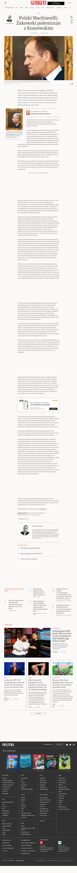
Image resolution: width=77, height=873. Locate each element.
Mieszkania (24, 785)
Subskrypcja (59, 751)
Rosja (3, 840)
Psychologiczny (44, 816)
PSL (3, 816)
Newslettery (62, 785)
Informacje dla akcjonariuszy (28, 858)
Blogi (43, 7)
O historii (42, 814)
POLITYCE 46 (42, 516)
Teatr (22, 816)
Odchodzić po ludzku (64, 796)
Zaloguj (69, 2)
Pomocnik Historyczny (8, 790)
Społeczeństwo (62, 794)
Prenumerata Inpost (48, 751)
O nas (60, 812)
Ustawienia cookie (25, 860)
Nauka (37, 7)
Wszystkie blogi (44, 796)
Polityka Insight (10, 867)
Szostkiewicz (43, 790)
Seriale (23, 811)
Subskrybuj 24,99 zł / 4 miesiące (56, 3)
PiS (3, 811)
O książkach (43, 811)
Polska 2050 (5, 818)
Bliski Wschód (6, 837)
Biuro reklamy (5, 850)
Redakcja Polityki (6, 847)
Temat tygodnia (44, 805)
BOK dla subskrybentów (8, 855)
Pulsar (23, 833)
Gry (22, 818)
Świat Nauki (5, 796)
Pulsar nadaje (43, 822)
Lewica (4, 814)
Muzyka (23, 807)
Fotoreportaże (62, 790)
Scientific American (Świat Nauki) (28, 836)
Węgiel (23, 790)
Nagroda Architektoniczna (28, 822)
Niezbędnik (5, 801)
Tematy (60, 810)
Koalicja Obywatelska (8, 809)
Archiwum (61, 805)
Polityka (4, 785)
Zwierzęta (61, 803)
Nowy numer (10, 7)
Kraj (17, 7)
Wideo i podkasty (50, 7)
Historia (61, 792)
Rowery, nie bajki (44, 818)
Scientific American (7, 792)
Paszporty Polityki (26, 820)
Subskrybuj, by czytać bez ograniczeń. (40, 113)
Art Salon (23, 825)
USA (3, 835)
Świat (21, 7)
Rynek (26, 7)
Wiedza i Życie (6, 794)
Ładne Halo (44, 867)
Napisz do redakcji (6, 852)
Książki (23, 805)
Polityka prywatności (26, 852)
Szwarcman (43, 787)
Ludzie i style (62, 787)
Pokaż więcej (38, 720)
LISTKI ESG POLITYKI (27, 796)
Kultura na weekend (45, 807)
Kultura (32, 7)
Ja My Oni (5, 799)
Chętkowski (43, 794)
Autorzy (61, 807)
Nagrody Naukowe (26, 841)
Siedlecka (42, 785)
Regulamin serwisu (25, 847)
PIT (22, 787)
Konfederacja (5, 820)
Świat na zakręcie (44, 809)
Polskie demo (43, 820)
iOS (40, 853)
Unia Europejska (6, 833)
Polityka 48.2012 (22, 520)
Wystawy (23, 814)
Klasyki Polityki (63, 801)
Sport (60, 799)
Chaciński (42, 792)
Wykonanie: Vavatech (51, 867)
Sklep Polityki (62, 814)
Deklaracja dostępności (27, 855)
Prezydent (5, 822)
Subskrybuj (53, 416)
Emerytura (24, 792)
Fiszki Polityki (61, 853)
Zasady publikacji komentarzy (28, 850)
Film (22, 809)
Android (44, 853)
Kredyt (23, 794)
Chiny (3, 842)
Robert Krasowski (23, 526)
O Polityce (4, 858)
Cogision (40, 867)
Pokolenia (59, 7)
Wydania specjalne (7, 787)
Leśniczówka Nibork (20, 867)
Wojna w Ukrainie (7, 831)
